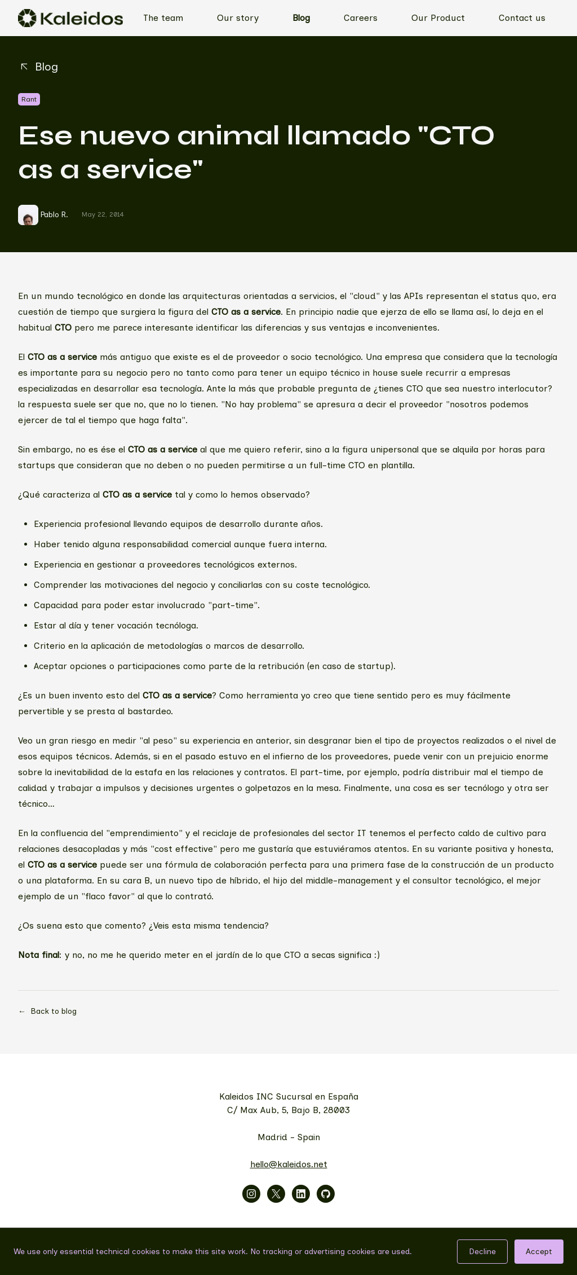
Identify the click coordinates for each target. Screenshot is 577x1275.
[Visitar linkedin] (301, 1194)
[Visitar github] (326, 1194)
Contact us (522, 17)
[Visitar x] (276, 1194)
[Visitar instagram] (251, 1194)
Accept (539, 1251)
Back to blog (47, 1011)
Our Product (438, 17)
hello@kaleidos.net (288, 1164)
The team (163, 17)
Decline (482, 1251)
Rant (29, 99)
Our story (238, 17)
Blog (301, 17)
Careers (361, 17)
